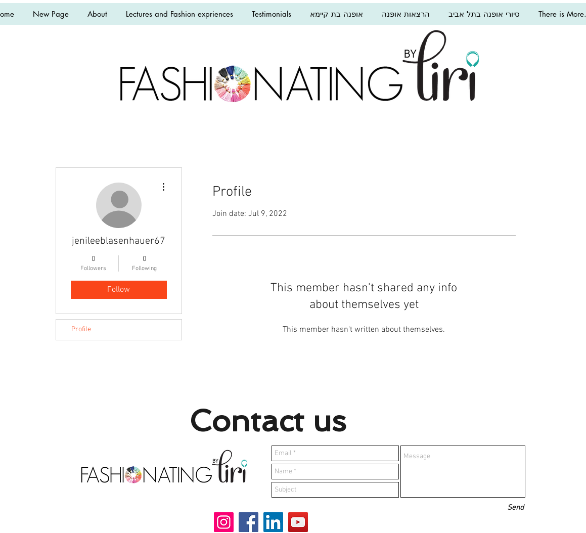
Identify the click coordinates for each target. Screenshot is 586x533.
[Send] (515, 508)
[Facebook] (248, 522)
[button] (179, 14)
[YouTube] (298, 522)
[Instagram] (224, 522)
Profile (81, 329)
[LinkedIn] (273, 522)
